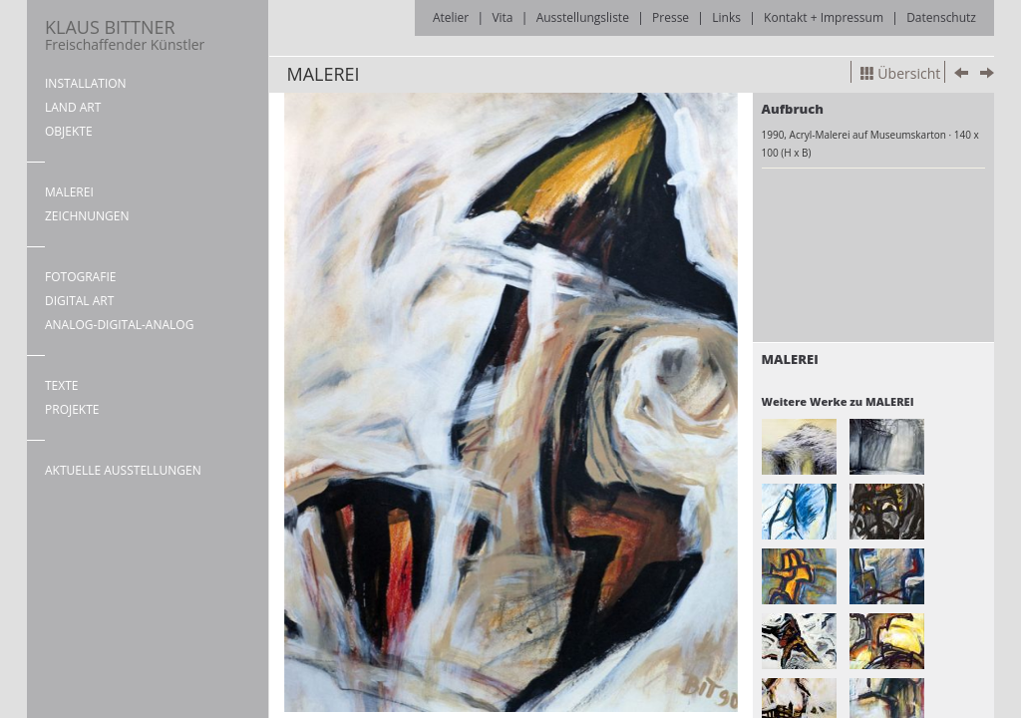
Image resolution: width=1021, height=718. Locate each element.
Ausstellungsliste (582, 17)
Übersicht (900, 73)
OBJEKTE (69, 131)
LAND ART (73, 107)
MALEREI (69, 191)
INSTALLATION (86, 83)
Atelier (451, 17)
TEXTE (62, 385)
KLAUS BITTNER (124, 34)
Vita (502, 17)
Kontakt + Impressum (823, 17)
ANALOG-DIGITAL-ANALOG (119, 324)
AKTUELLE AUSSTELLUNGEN (123, 470)
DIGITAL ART (79, 300)
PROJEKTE (72, 409)
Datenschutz (941, 17)
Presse (670, 17)
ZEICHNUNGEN (87, 215)
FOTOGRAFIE (80, 276)
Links (726, 17)
